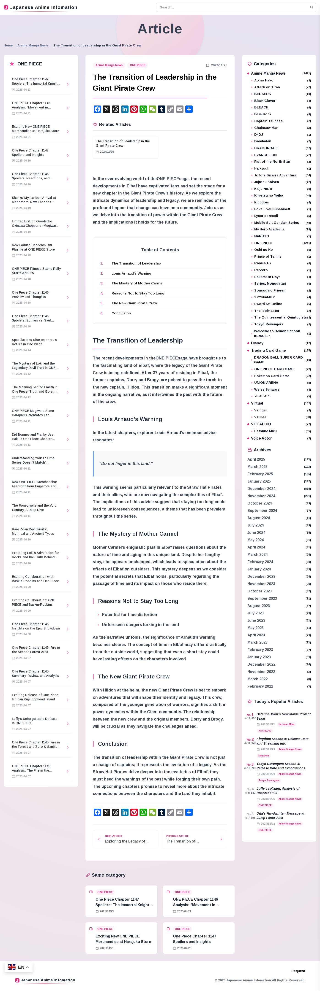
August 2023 (258, 606)
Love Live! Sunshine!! (281, 209)
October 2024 (259, 503)
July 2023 (255, 613)
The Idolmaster (281, 311)
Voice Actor (279, 438)
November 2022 (261, 672)
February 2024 (260, 562)
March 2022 (257, 679)
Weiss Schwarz (281, 390)
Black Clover (281, 101)
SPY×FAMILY (281, 297)
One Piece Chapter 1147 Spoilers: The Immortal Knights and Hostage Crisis (123, 904)
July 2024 (255, 525)
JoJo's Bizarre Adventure (281, 175)
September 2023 (262, 598)
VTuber (281, 417)
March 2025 (257, 467)
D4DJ (281, 135)
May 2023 (255, 628)
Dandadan (281, 141)
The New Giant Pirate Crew (134, 303)
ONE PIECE (137, 65)
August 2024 (258, 518)
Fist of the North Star (281, 162)
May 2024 (255, 540)
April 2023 (256, 635)
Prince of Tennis (281, 257)
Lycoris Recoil (281, 216)
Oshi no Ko (281, 250)
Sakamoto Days (281, 277)
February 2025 (260, 474)
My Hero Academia (281, 229)
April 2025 (256, 459)
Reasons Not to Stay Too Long (138, 293)
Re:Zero (281, 270)
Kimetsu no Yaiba (281, 195)
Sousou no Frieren (281, 290)
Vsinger (281, 410)
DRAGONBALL (281, 148)
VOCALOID (279, 424)
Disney (279, 343)
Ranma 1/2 (281, 263)
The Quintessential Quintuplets (281, 317)
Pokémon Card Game (281, 376)
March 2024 (257, 554)
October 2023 (259, 591)
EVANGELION (281, 155)
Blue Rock (281, 114)
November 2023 (261, 584)
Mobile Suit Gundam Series (281, 223)
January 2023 (259, 657)
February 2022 (260, 686)
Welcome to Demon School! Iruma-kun (281, 333)
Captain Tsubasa (281, 121)
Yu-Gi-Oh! (281, 396)
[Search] (311, 7)
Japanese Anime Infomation (40, 7)
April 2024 (256, 547)
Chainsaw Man (281, 128)
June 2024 (256, 533)
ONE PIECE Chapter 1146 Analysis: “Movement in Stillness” (195, 904)
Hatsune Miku (281, 431)
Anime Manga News (33, 45)
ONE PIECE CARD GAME (281, 369)
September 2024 (262, 511)
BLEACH (281, 107)
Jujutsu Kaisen (281, 182)
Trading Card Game (279, 350)
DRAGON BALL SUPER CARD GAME (281, 360)
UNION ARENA (281, 383)
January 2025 (259, 481)
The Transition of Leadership (136, 263)
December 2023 (261, 576)
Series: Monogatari (281, 284)
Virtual (279, 403)
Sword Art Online (281, 304)
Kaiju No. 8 (281, 189)
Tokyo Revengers (281, 324)
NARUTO (281, 236)
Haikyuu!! (281, 168)
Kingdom (281, 202)
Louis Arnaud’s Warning (131, 273)
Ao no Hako (281, 80)
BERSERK (281, 94)
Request (298, 971)
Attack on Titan (281, 87)
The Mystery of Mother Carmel (137, 283)
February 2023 (260, 650)
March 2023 (257, 642)
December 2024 (261, 489)
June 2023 (256, 620)
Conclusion (121, 313)
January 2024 (259, 569)
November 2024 (261, 496)
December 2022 (261, 664)
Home (8, 45)
